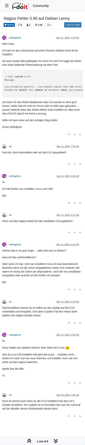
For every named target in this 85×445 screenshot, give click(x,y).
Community (41, 6)
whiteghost (15, 38)
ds (10, 146)
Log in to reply (73, 25)
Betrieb (9, 25)
